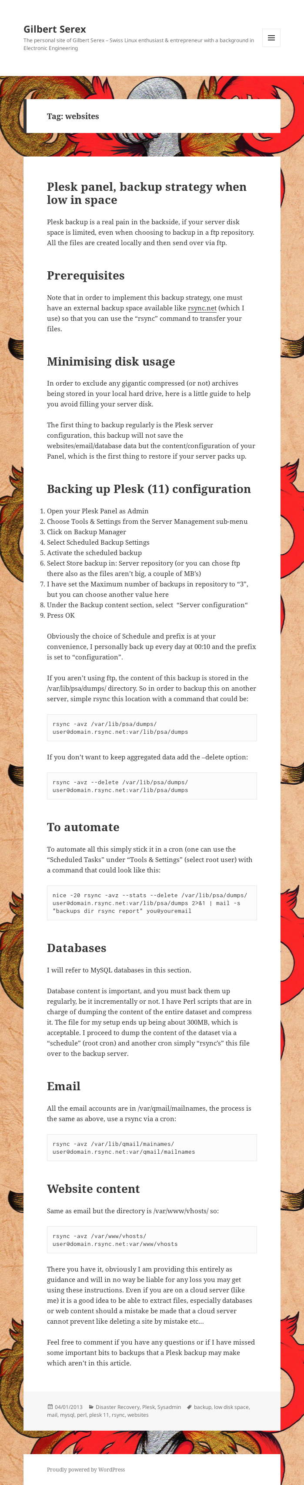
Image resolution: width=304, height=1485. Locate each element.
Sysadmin (169, 1407)
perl (82, 1414)
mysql (67, 1414)
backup (202, 1407)
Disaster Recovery (118, 1407)
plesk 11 (99, 1414)
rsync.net (202, 307)
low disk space (231, 1407)
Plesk (148, 1407)
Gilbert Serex (54, 28)
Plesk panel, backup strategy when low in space (147, 193)
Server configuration (212, 604)
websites (138, 1414)
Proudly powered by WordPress (86, 1469)
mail (52, 1414)
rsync (118, 1414)
